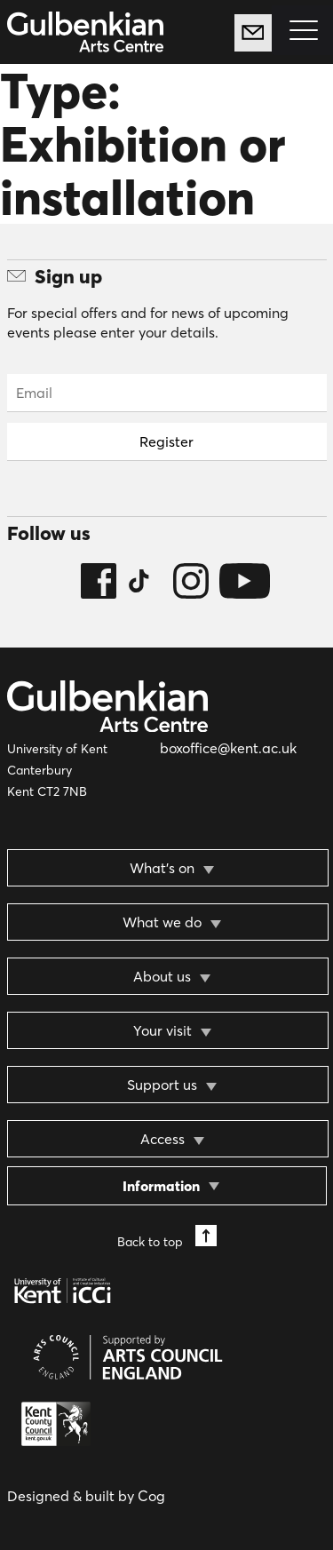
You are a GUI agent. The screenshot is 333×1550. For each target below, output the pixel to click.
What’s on (162, 868)
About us (162, 976)
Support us (162, 1084)
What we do (162, 922)
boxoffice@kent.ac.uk (228, 748)
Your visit (162, 1030)
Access (162, 1139)
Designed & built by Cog (86, 1496)
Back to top (167, 1237)
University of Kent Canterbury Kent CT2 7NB (57, 770)
